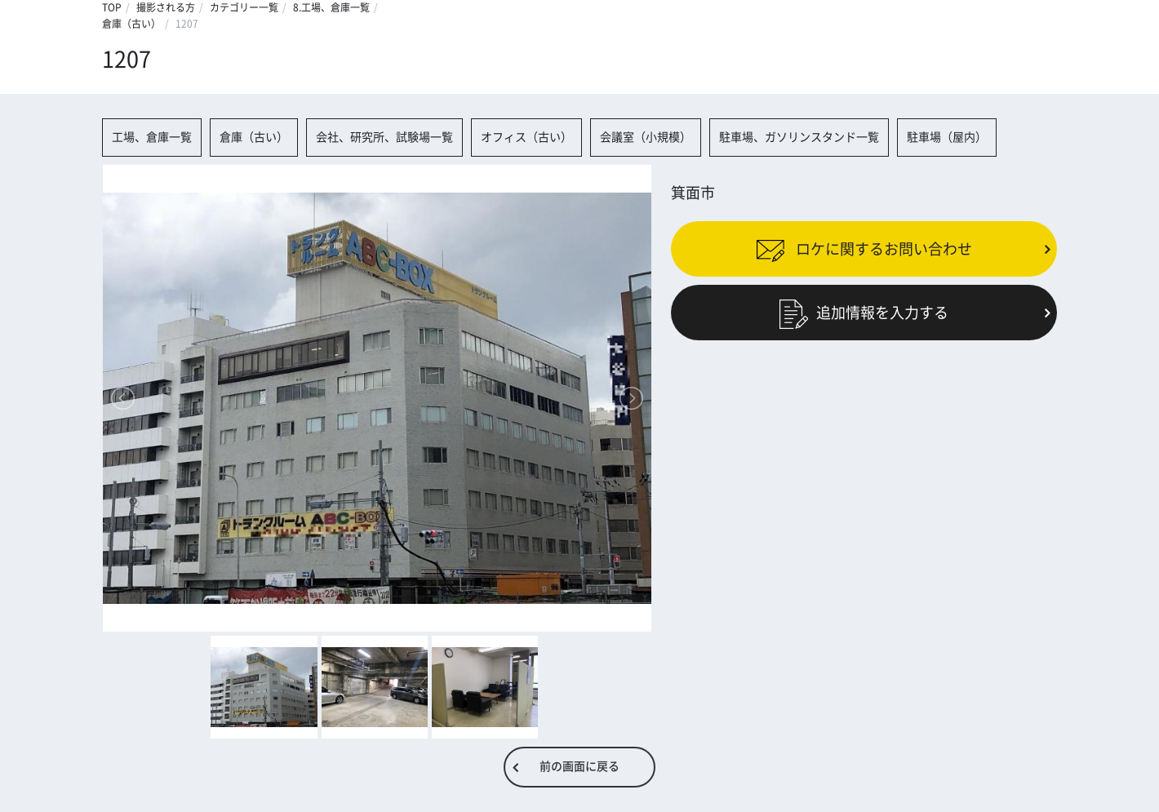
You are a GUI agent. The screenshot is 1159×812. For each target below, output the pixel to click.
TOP (112, 7)
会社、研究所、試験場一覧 (384, 137)
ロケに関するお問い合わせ (864, 248)
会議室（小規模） (645, 137)
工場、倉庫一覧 (152, 137)
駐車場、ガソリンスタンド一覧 (799, 137)
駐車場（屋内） (947, 137)
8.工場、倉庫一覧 (331, 7)
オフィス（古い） (526, 137)
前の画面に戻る (579, 766)
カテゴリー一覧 (244, 7)
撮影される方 (165, 7)
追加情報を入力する (863, 312)
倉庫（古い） (131, 24)
